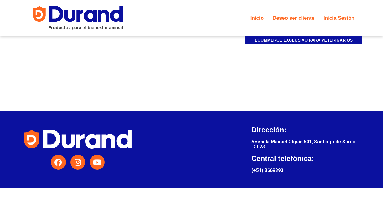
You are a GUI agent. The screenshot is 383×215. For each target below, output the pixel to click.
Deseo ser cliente (293, 18)
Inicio (257, 18)
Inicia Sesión (339, 18)
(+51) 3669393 (267, 170)
